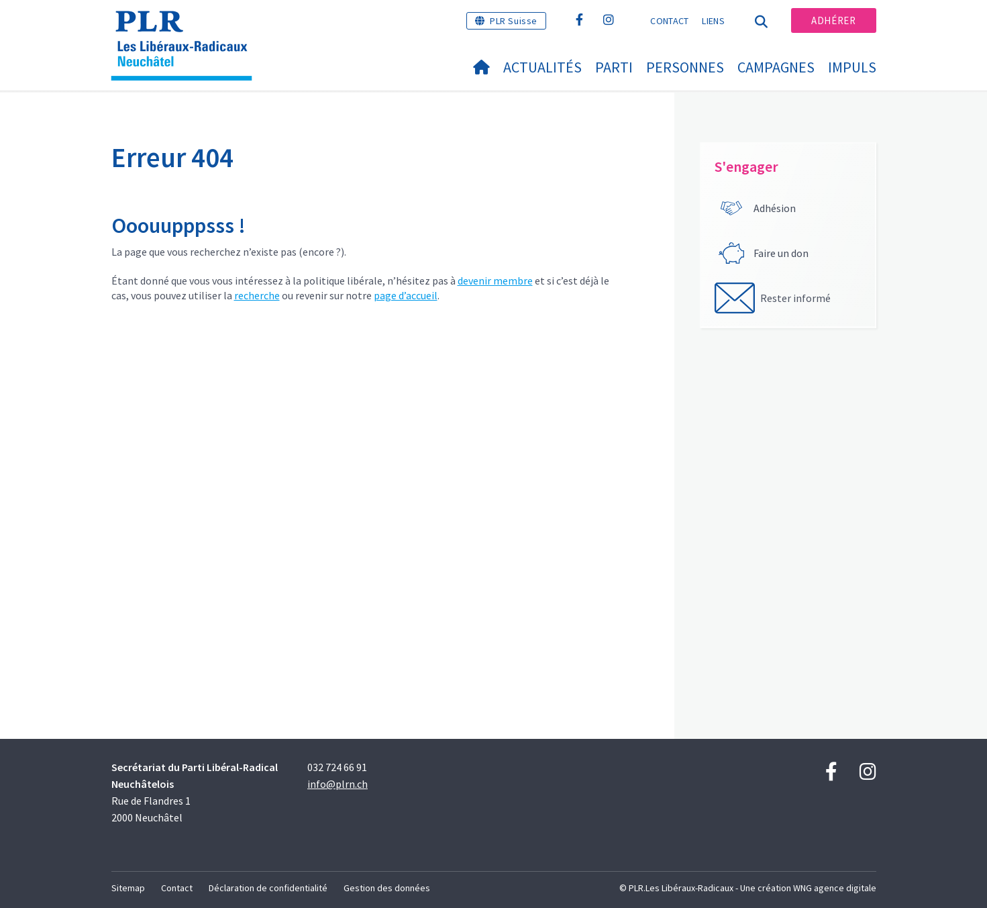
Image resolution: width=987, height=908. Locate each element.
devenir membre (495, 280)
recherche (257, 295)
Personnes (685, 67)
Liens (713, 21)
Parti (614, 67)
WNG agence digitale (834, 888)
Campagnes (776, 67)
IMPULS (852, 67)
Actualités (542, 67)
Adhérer (833, 20)
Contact (669, 21)
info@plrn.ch (337, 784)
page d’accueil (405, 295)
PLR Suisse (513, 21)
